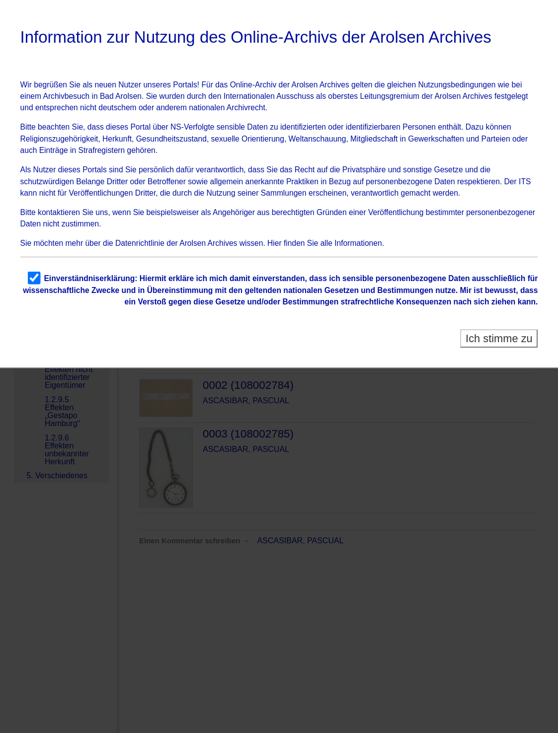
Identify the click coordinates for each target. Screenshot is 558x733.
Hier (274, 243)
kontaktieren (59, 212)
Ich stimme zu (499, 338)
